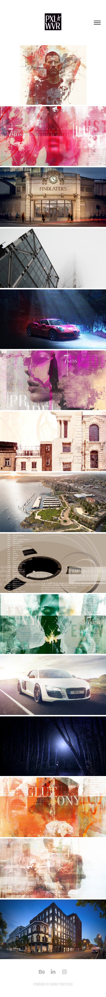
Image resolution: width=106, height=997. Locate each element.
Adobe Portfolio (61, 984)
